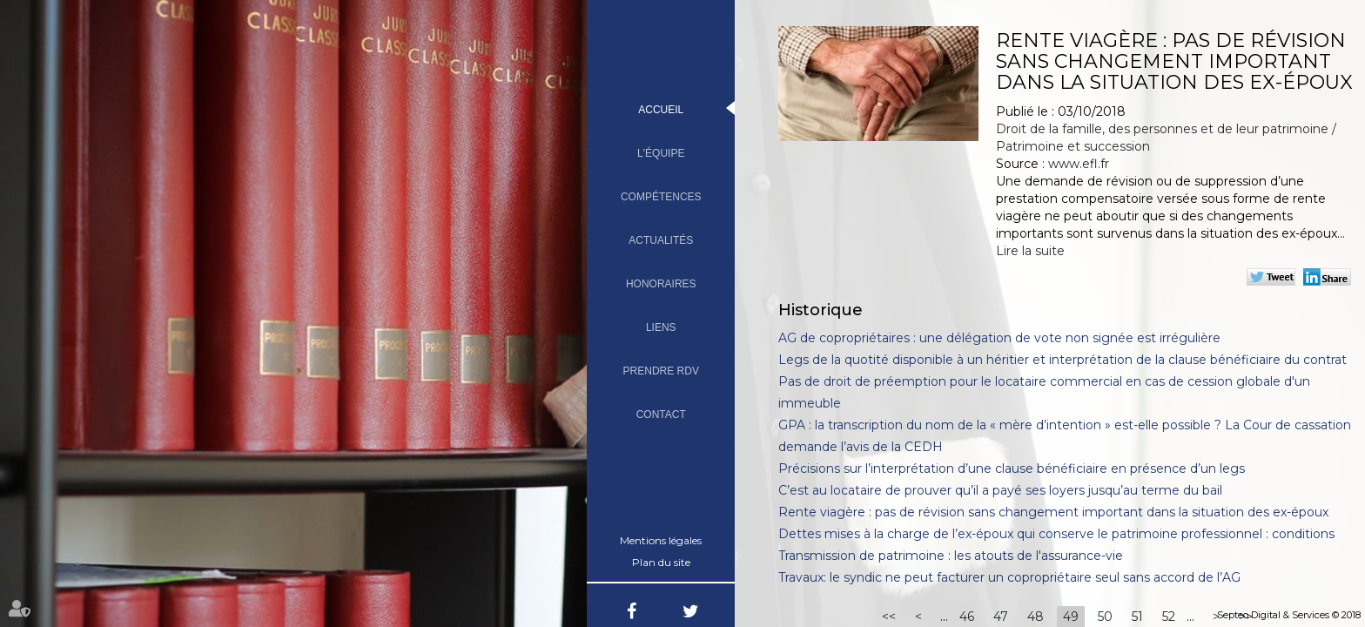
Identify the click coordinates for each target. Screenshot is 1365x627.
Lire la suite (1030, 251)
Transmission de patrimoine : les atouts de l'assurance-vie (950, 555)
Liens (661, 327)
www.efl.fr (1078, 164)
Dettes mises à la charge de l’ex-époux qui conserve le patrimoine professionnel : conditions (1056, 534)
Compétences (661, 197)
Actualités (661, 240)
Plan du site (661, 562)
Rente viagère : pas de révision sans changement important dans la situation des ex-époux (1053, 512)
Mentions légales (661, 540)
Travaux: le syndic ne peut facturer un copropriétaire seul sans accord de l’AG (1009, 577)
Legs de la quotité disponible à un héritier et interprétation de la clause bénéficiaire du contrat (1062, 359)
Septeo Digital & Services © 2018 (1289, 615)
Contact (661, 414)
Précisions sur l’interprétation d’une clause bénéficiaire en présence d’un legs (1011, 468)
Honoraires (661, 284)
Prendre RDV (661, 371)
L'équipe (660, 153)
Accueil (660, 110)
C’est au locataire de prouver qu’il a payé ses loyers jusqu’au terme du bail (1000, 490)
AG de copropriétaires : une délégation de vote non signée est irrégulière (999, 338)
